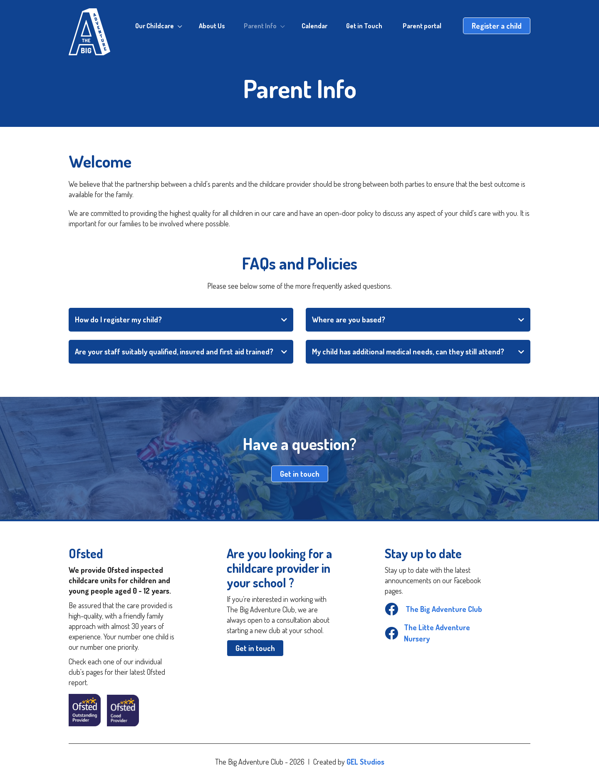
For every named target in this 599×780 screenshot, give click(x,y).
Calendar (314, 26)
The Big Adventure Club (433, 609)
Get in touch (299, 473)
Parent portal (422, 26)
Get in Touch (364, 26)
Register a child (497, 25)
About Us (212, 26)
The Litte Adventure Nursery (427, 633)
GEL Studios (365, 761)
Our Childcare (154, 26)
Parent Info (260, 26)
